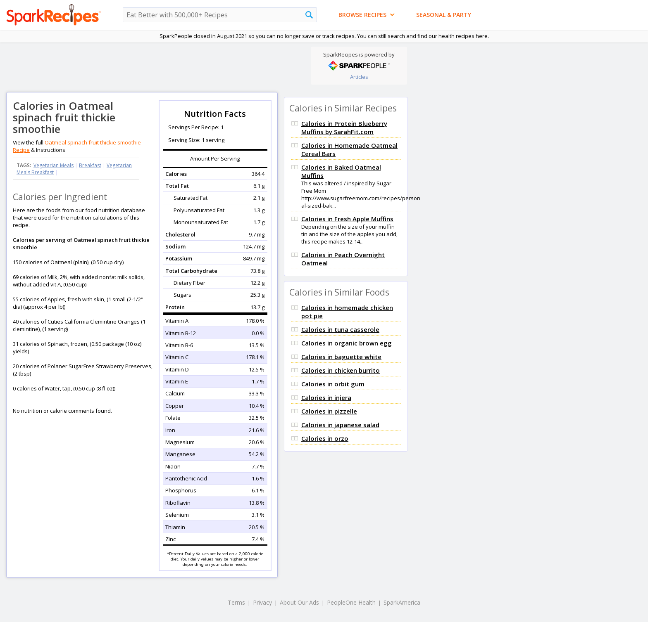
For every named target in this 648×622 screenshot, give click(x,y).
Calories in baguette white (341, 356)
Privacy (262, 602)
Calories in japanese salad (340, 425)
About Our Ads (299, 602)
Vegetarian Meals (53, 165)
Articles (359, 76)
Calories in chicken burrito (340, 370)
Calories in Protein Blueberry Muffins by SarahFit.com (344, 127)
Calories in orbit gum (332, 384)
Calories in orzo (324, 438)
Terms (236, 602)
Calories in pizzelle (329, 411)
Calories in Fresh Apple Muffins (347, 219)
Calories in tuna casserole (340, 329)
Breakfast (90, 165)
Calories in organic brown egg (346, 343)
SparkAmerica (402, 602)
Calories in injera (326, 397)
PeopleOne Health (351, 602)
